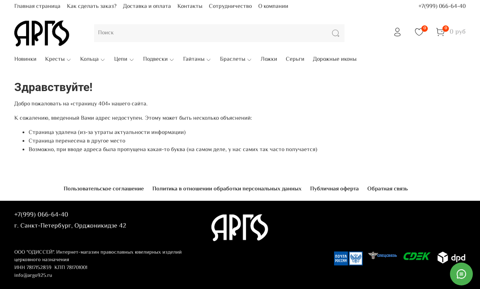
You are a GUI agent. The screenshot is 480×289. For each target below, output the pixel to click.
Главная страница (37, 6)
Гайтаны (197, 59)
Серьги (295, 59)
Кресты (58, 59)
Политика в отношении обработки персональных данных (227, 189)
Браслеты (236, 59)
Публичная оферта (334, 189)
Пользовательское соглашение (104, 189)
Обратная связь (387, 189)
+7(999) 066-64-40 (442, 6)
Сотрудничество (230, 6)
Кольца (93, 59)
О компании (273, 6)
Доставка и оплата (147, 6)
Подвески (159, 59)
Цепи (124, 59)
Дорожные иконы (335, 59)
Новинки (25, 59)
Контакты (189, 6)
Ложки (269, 59)
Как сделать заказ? (92, 6)
